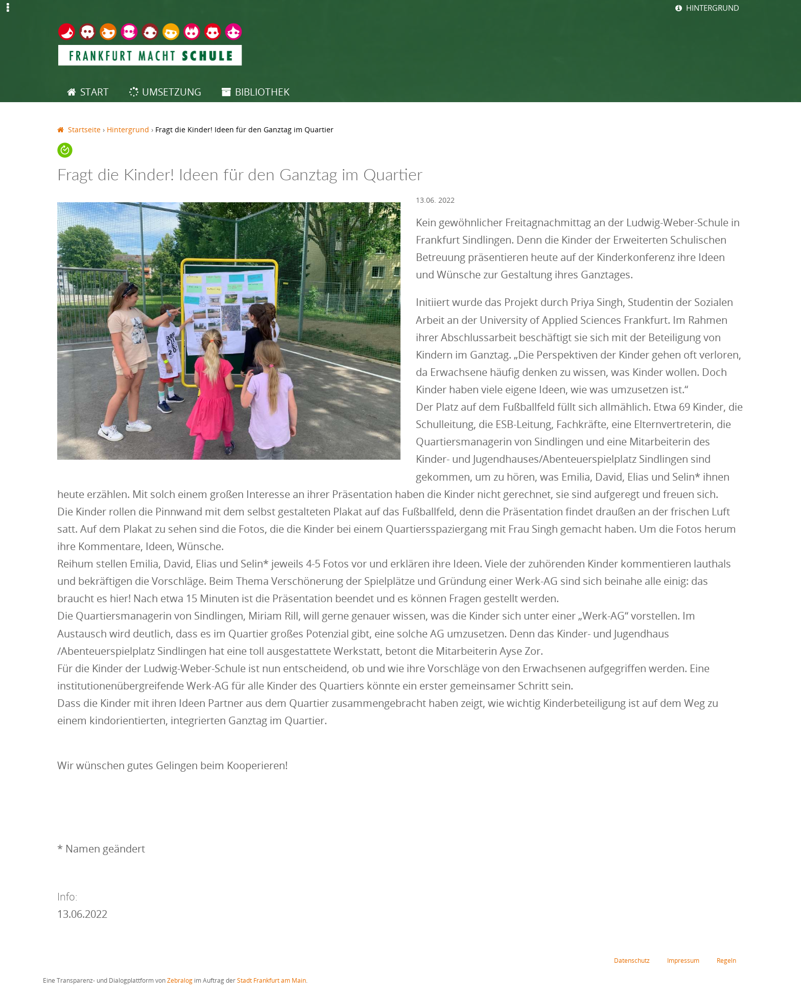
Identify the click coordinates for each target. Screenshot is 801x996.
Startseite (84, 129)
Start (94, 92)
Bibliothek (262, 92)
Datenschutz (627, 960)
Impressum (681, 960)
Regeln (726, 960)
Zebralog (180, 981)
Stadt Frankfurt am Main (271, 981)
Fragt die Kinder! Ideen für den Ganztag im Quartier (244, 129)
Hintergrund (710, 7)
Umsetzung (171, 92)
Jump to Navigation (8, 14)
